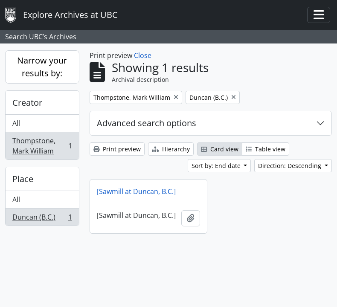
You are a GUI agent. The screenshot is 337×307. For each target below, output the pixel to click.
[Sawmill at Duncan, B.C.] (136, 191)
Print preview (117, 149)
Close (142, 55)
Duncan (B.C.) (42, 219)
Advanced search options (146, 123)
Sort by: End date (217, 166)
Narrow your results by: (42, 67)
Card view (219, 149)
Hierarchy (171, 149)
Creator (27, 102)
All (16, 123)
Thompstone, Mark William (42, 146)
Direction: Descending (290, 166)
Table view (265, 149)
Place (22, 179)
